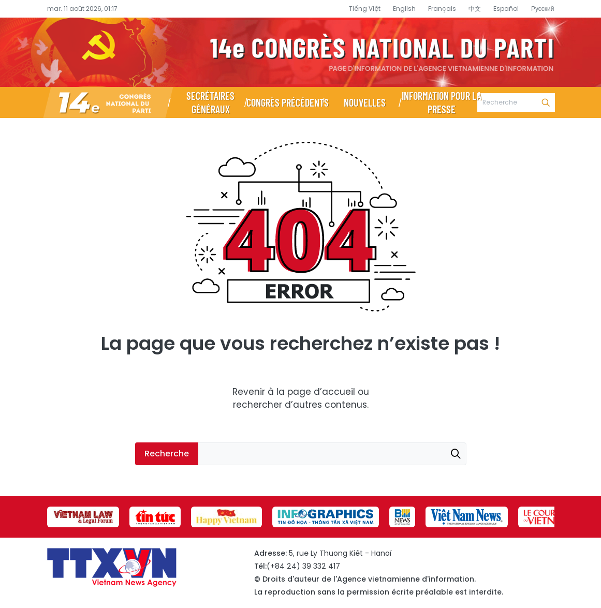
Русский (542, 8)
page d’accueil (321, 391)
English (404, 8)
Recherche (545, 102)
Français (442, 8)
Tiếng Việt (364, 8)
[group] (83, 517)
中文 (474, 8)
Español (506, 8)
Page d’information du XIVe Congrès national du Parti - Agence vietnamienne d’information (300, 52)
